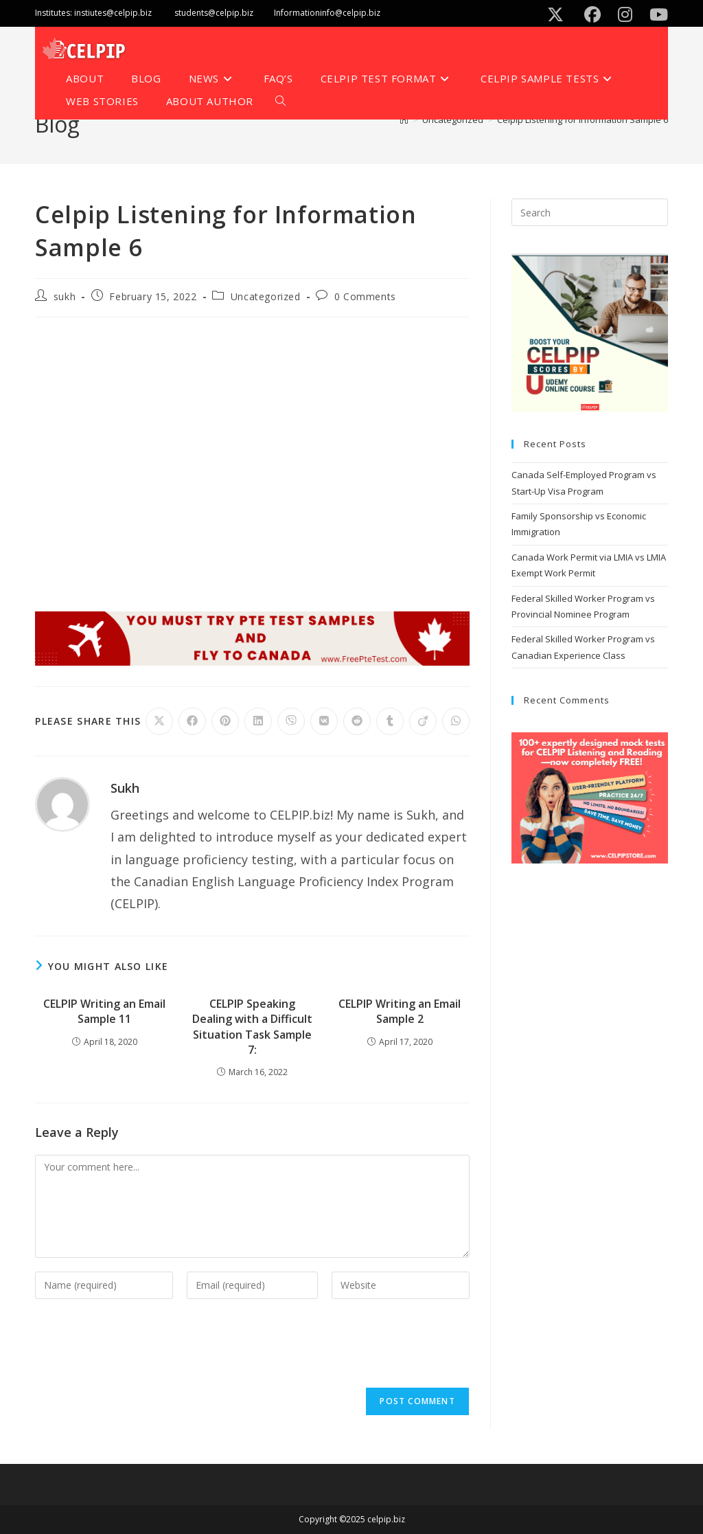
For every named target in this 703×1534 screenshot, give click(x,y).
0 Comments (365, 296)
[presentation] (139, 1346)
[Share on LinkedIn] (258, 721)
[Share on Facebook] (192, 721)
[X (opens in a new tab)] (558, 14)
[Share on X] (159, 721)
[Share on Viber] (291, 721)
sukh (65, 296)
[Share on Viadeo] (423, 721)
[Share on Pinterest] (225, 721)
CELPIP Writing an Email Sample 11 (104, 1011)
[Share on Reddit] (357, 721)
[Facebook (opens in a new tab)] (595, 14)
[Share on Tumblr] (390, 721)
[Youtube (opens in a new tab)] (655, 14)
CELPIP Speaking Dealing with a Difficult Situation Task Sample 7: (252, 1026)
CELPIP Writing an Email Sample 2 (399, 1011)
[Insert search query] (589, 212)
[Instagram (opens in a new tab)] (627, 14)
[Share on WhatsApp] (456, 721)
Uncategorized (266, 296)
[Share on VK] (324, 721)
